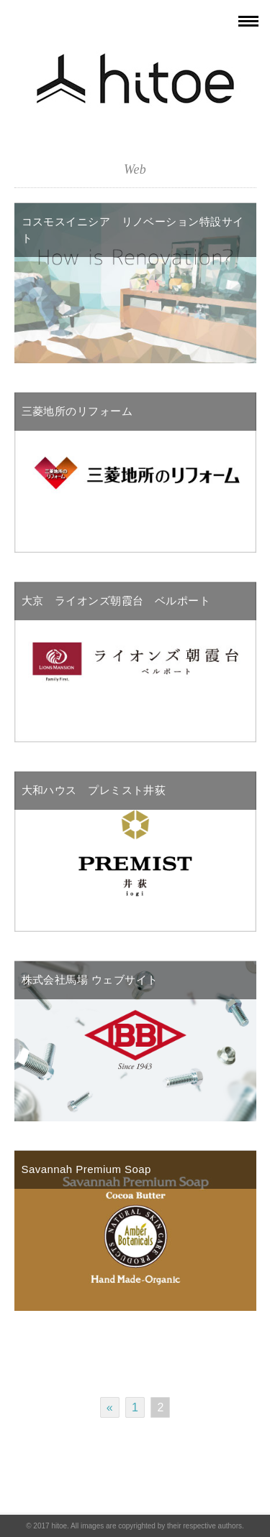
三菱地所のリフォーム (77, 411)
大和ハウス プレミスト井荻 (94, 790)
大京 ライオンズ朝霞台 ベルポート (116, 600)
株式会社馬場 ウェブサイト (90, 979)
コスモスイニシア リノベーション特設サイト (133, 229)
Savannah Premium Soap (86, 1169)
